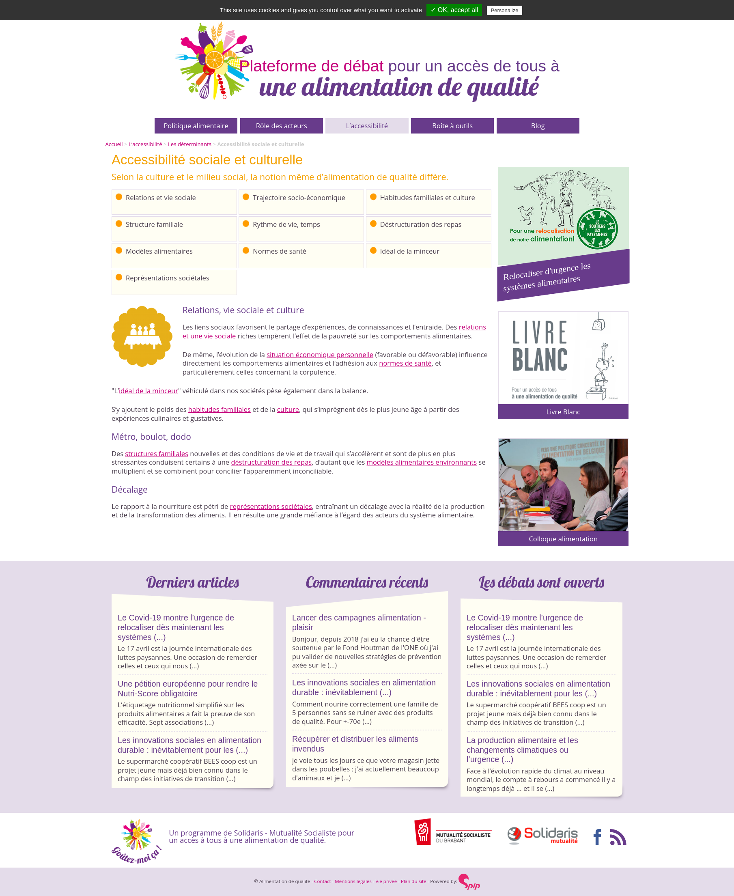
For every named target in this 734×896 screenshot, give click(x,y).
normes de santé (405, 363)
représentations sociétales (271, 506)
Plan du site (413, 881)
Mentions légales (353, 881)
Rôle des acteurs (281, 125)
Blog (538, 125)
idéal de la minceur (148, 390)
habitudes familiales (219, 409)
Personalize (505, 10)
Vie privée (386, 881)
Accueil (114, 144)
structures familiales (156, 453)
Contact (322, 881)
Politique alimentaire (196, 125)
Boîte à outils (452, 125)
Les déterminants (189, 144)
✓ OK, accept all (454, 9)
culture (288, 409)
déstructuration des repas (271, 462)
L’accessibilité (367, 125)
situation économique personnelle (320, 354)
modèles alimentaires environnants (422, 462)
